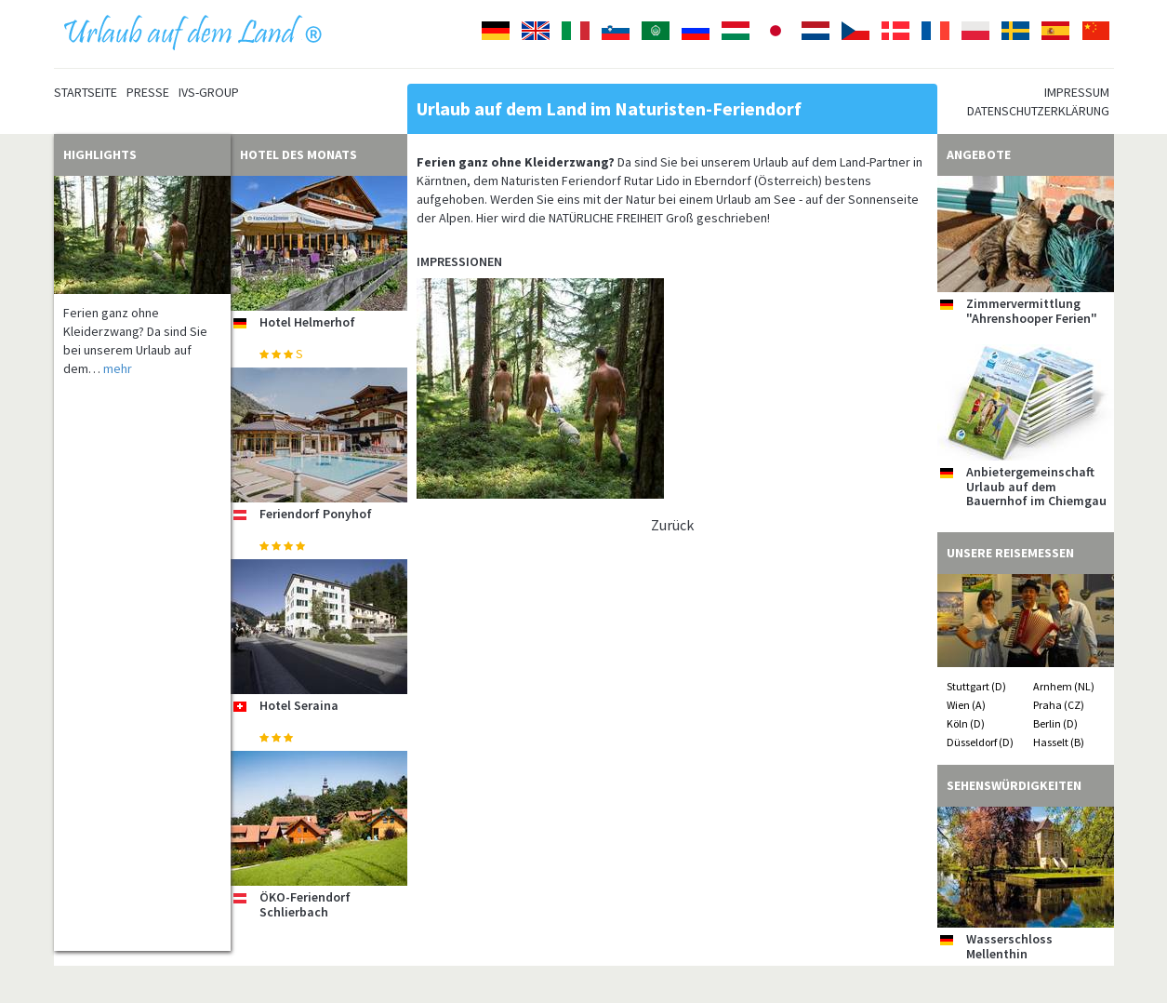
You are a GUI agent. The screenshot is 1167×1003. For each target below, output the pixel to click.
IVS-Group (209, 92)
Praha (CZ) (1058, 705)
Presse (147, 92)
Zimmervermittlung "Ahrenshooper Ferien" (1031, 310)
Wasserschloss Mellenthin (1009, 945)
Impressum (1076, 92)
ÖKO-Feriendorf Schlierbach (305, 904)
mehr (117, 368)
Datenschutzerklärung (1038, 110)
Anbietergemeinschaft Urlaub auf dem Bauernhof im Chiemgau (1036, 486)
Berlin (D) (1055, 723)
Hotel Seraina (298, 705)
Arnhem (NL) (1063, 686)
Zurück (672, 524)
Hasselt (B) (1058, 742)
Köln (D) (966, 723)
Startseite (85, 92)
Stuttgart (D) (976, 686)
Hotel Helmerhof (307, 322)
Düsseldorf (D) (980, 742)
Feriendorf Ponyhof (315, 513)
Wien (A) (966, 705)
